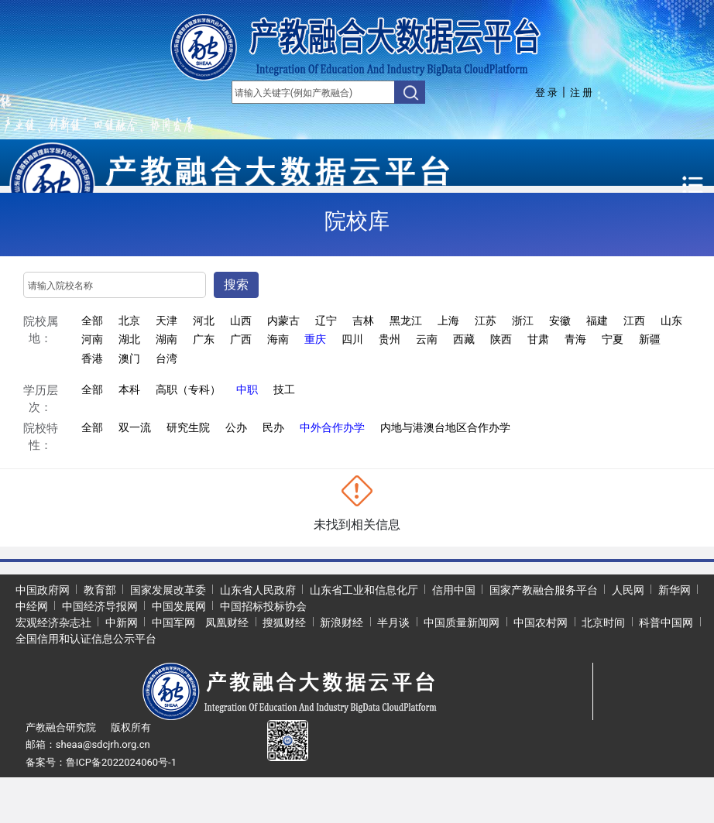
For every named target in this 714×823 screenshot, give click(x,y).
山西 (241, 320)
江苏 (485, 320)
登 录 (546, 92)
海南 (278, 339)
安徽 (560, 320)
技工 (284, 389)
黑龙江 (406, 320)
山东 (671, 320)
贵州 (389, 339)
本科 (129, 389)
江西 (634, 320)
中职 (247, 389)
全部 (92, 320)
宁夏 (612, 339)
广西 (241, 339)
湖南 (166, 339)
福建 (597, 320)
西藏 (464, 339)
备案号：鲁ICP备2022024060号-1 (101, 762)
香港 (92, 358)
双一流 (134, 427)
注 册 (581, 92)
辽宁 (326, 320)
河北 (204, 320)
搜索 (236, 284)
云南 (427, 339)
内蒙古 (283, 320)
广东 (204, 339)
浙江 (523, 320)
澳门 (129, 358)
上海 (448, 320)
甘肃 (538, 339)
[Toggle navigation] (693, 185)
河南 (92, 339)
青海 (575, 339)
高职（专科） (188, 389)
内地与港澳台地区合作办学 (445, 427)
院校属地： (40, 330)
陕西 (501, 339)
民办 (273, 427)
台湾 (166, 358)
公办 (236, 427)
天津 (166, 320)
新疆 (650, 339)
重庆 (315, 339)
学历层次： (40, 399)
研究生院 (188, 427)
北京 (129, 320)
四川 (352, 339)
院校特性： (40, 437)
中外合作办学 (332, 427)
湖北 (129, 339)
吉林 (363, 320)
